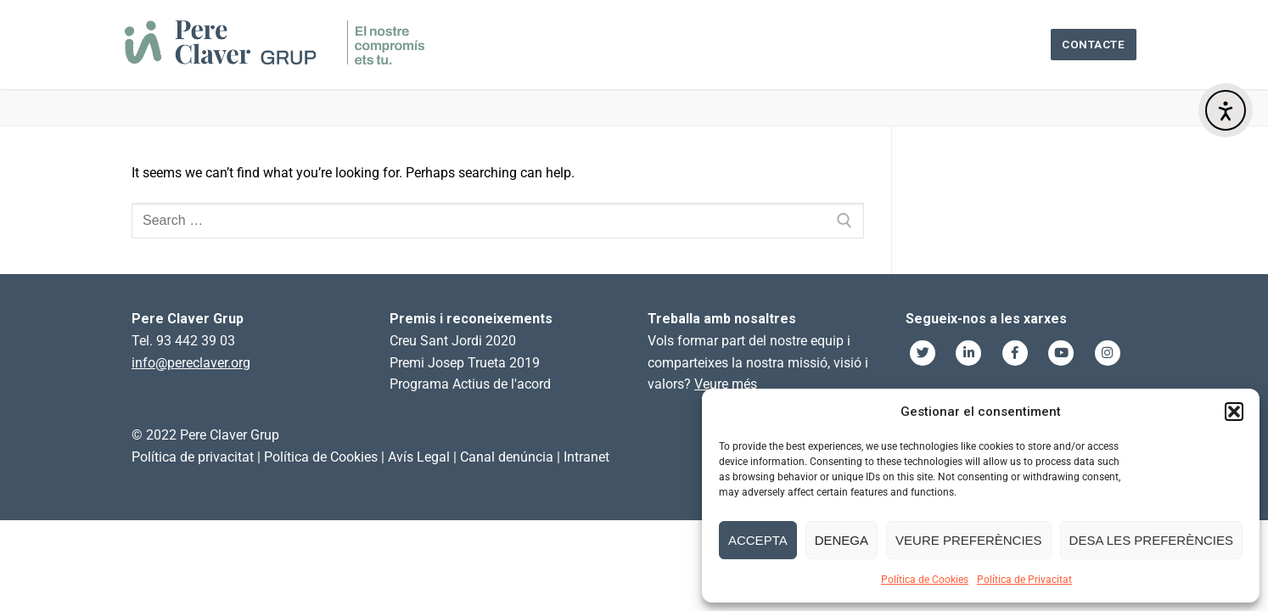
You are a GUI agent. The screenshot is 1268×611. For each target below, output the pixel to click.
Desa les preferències (1151, 540)
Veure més (725, 384)
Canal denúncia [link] (506, 457)
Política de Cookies (924, 580)
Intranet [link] (586, 457)
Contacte (1093, 44)
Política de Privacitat (1024, 580)
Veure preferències (968, 540)
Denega (841, 540)
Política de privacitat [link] (193, 457)
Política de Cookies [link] (321, 457)
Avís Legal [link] (419, 457)
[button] (1234, 411)
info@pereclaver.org (191, 363)
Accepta (758, 540)
